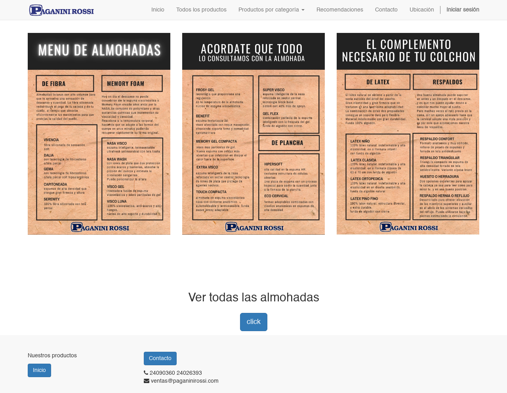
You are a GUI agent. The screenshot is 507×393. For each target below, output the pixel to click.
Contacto (160, 358)
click (254, 322)
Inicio (39, 370)
